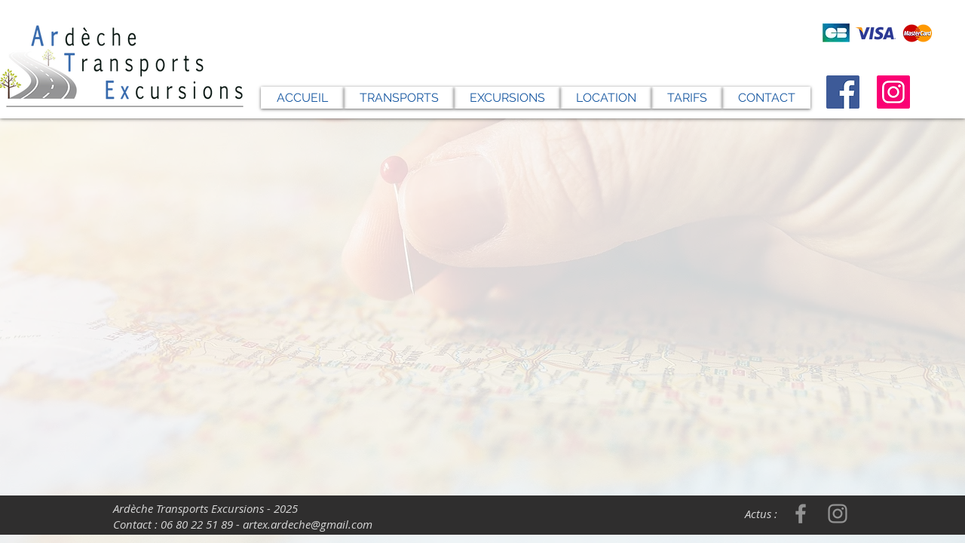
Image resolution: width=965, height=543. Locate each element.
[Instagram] (893, 92)
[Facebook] (842, 92)
